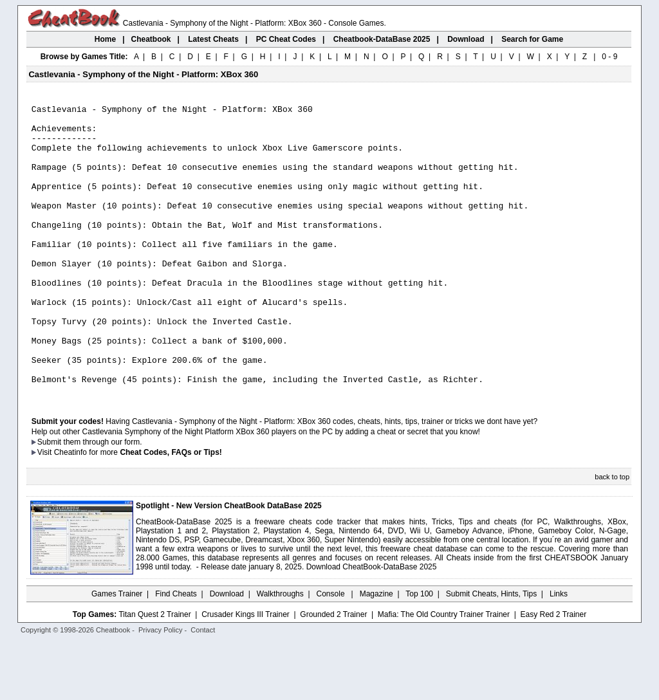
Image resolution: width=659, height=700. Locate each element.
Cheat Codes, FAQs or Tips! (170, 510)
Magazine (376, 651)
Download (227, 651)
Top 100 (419, 651)
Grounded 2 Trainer (333, 672)
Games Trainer (116, 651)
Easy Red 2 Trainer (553, 672)
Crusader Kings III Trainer (245, 672)
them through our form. (103, 499)
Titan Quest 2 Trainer (154, 672)
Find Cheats (176, 651)
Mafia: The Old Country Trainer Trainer (444, 672)
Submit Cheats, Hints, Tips (491, 651)
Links (559, 651)
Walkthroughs (280, 651)
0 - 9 (609, 56)
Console (332, 651)
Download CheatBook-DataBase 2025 (371, 624)
